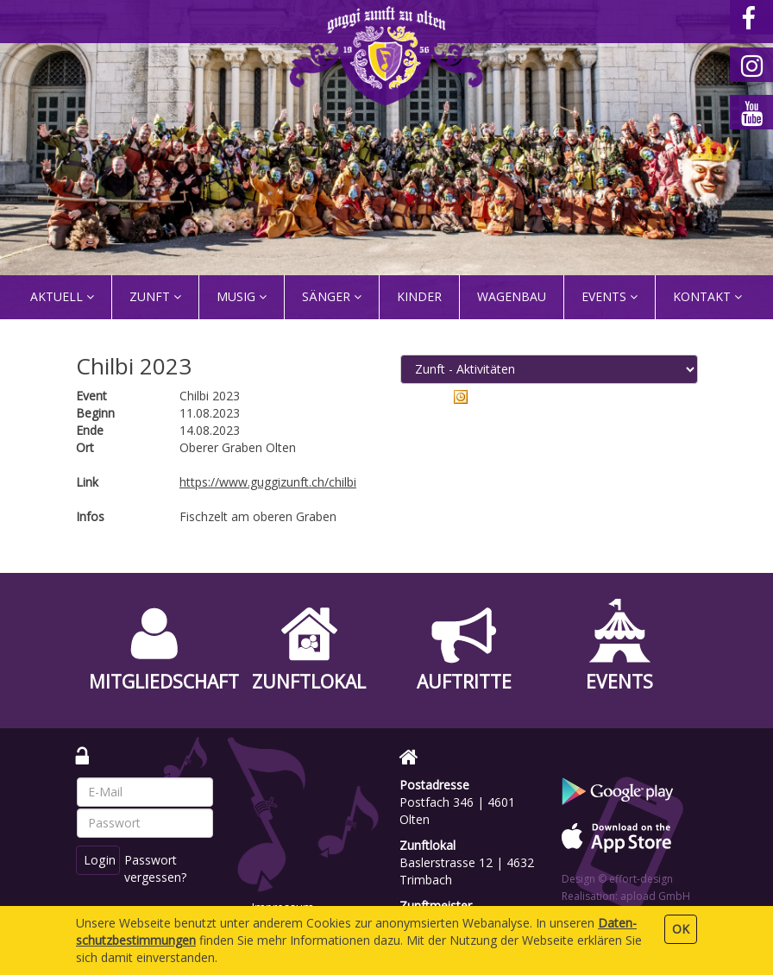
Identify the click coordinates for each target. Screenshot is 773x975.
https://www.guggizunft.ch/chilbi (267, 482)
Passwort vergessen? (157, 868)
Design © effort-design (617, 878)
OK (680, 929)
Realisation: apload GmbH (626, 896)
